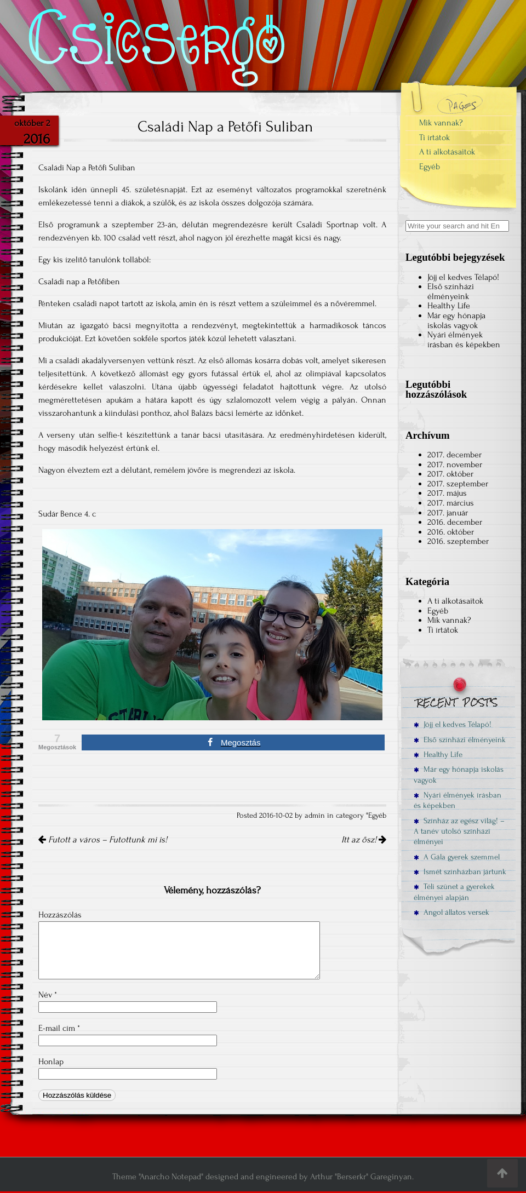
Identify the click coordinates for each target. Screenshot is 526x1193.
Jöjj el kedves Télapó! (463, 277)
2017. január (447, 513)
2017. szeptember (457, 484)
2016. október (450, 532)
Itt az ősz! (363, 840)
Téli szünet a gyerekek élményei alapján (454, 892)
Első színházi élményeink (450, 291)
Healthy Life (448, 306)
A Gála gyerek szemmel (457, 857)
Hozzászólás (60, 915)
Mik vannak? (441, 123)
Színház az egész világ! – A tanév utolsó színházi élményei (459, 831)
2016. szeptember (458, 541)
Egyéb (377, 815)
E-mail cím (59, 1028)
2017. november (454, 464)
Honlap (51, 1061)
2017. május (447, 493)
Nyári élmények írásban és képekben (463, 339)
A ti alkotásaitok (447, 152)
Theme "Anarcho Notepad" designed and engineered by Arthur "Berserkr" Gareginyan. (263, 1176)
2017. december (454, 455)
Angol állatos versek (451, 912)
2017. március (450, 503)
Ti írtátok (434, 137)
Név (47, 995)
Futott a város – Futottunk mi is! (102, 840)
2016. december (454, 522)
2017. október (450, 474)
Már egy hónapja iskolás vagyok (456, 320)
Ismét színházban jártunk (460, 871)
